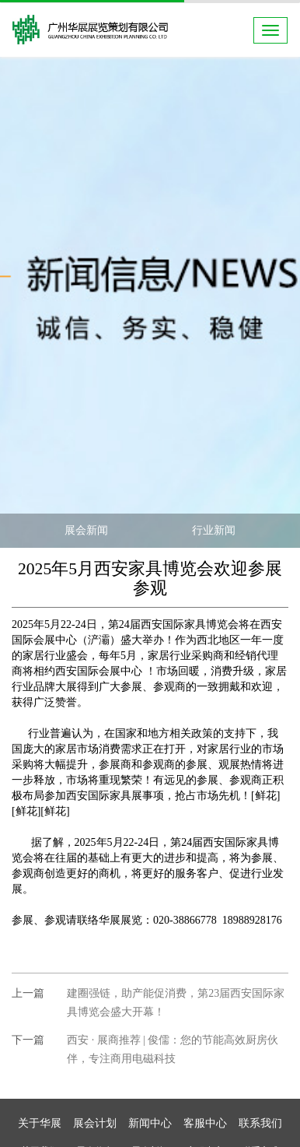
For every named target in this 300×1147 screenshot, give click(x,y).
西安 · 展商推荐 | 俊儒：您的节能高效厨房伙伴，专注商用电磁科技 (172, 1049)
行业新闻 (213, 530)
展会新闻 (86, 530)
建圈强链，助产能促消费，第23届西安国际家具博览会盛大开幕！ (175, 1002)
